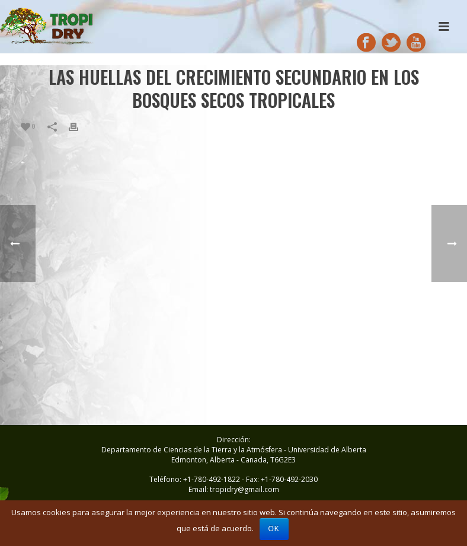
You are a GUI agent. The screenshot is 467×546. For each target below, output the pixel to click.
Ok (274, 529)
